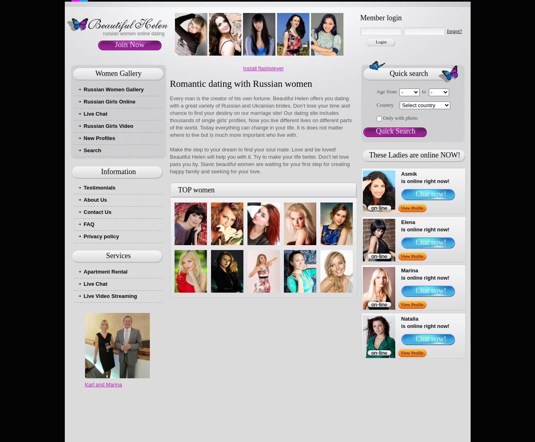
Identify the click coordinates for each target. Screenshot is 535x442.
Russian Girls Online (110, 102)
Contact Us (98, 212)
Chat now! (431, 194)
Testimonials (100, 188)
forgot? (454, 31)
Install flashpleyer (263, 68)
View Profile (412, 207)
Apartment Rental (106, 272)
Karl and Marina (103, 385)
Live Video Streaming (110, 296)
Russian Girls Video (109, 126)
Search (92, 150)
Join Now (130, 44)
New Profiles (99, 138)
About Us (95, 200)
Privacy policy (101, 236)
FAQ (89, 224)
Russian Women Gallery (114, 89)
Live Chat (96, 114)
